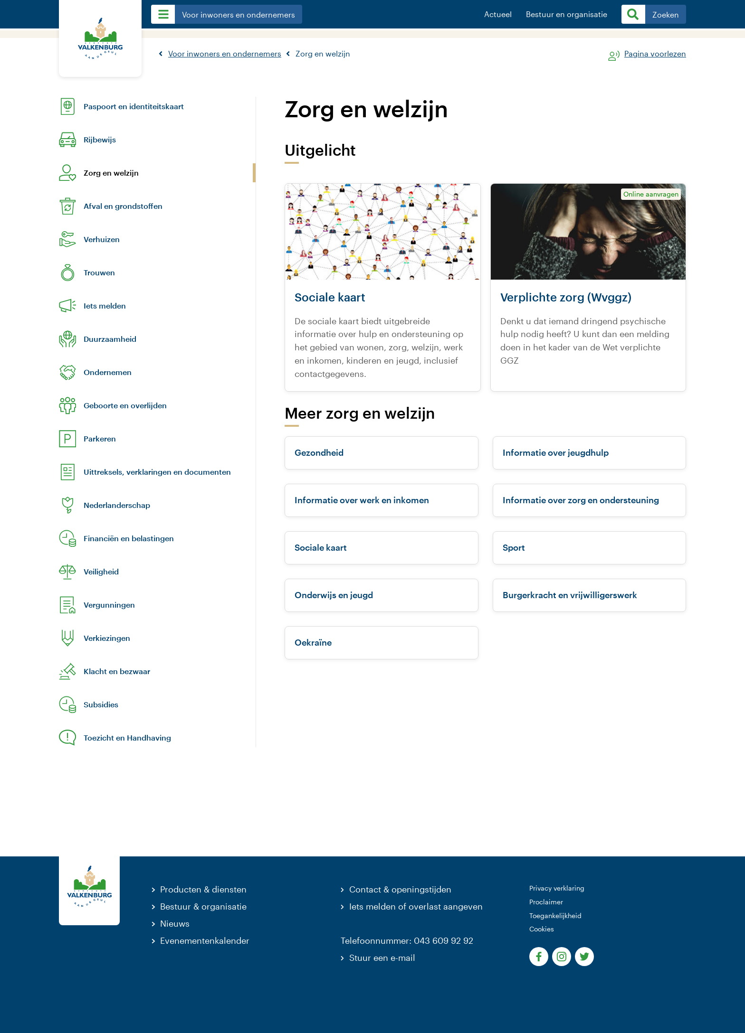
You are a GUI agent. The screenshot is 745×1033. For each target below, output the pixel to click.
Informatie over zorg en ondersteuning (581, 500)
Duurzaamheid (110, 339)
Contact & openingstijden (400, 889)
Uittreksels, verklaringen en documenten (157, 472)
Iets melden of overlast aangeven (416, 906)
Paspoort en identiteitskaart (134, 106)
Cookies (541, 929)
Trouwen (99, 272)
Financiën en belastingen (129, 538)
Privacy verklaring (556, 888)
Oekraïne (313, 642)
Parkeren (100, 438)
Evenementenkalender (204, 940)
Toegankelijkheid (555, 915)
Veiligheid (101, 571)
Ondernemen (108, 372)
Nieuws (175, 923)
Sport (514, 547)
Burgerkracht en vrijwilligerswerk (570, 595)
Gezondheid (319, 452)
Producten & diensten (203, 889)
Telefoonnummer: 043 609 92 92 (407, 940)
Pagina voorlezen (655, 54)
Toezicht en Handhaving (127, 738)
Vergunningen (109, 605)
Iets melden (105, 306)
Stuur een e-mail (382, 957)
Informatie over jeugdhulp (556, 452)
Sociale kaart (321, 547)
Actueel (498, 14)
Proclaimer (546, 902)
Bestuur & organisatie (203, 906)
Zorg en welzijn (111, 173)
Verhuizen (102, 239)
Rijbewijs (100, 139)
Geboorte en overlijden (125, 405)
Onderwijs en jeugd (334, 595)
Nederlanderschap (117, 505)
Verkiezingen (107, 638)
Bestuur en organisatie (566, 14)
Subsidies (101, 704)
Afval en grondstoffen (123, 206)
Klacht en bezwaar (117, 671)
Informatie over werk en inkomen (362, 500)
